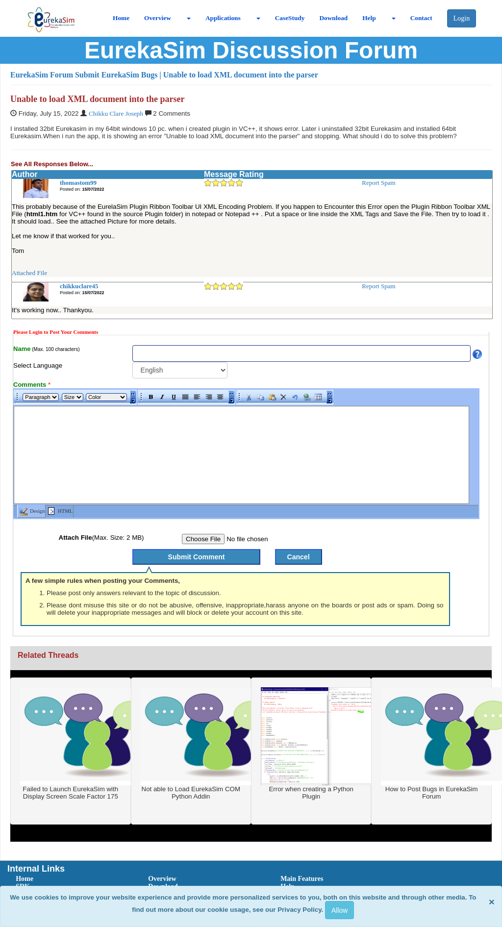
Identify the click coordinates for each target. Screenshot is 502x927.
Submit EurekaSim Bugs (116, 75)
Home (121, 18)
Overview (157, 18)
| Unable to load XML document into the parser (238, 75)
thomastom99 (78, 182)
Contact (421, 18)
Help (369, 18)
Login (461, 18)
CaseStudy (290, 18)
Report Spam (378, 182)
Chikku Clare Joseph (116, 113)
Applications (223, 18)
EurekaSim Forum (41, 75)
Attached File (29, 272)
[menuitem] (71, 879)
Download (333, 18)
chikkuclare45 (79, 286)
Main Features (301, 878)
